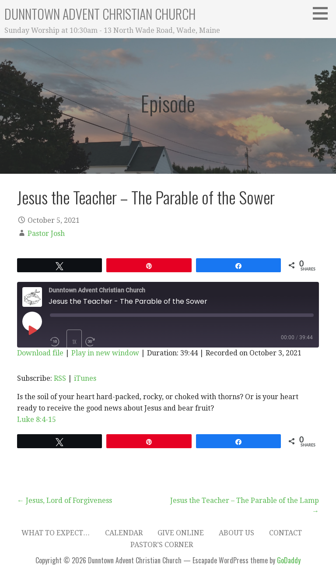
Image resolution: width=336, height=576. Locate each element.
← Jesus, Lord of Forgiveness (64, 500)
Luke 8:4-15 (36, 419)
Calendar (124, 533)
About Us (236, 533)
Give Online (181, 533)
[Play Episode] (32, 330)
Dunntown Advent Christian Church (100, 14)
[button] (323, 13)
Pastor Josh (46, 233)
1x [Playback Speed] (74, 341)
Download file (40, 353)
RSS (60, 378)
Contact (285, 533)
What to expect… (55, 533)
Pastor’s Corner (161, 545)
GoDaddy (289, 560)
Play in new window (105, 353)
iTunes (85, 378)
